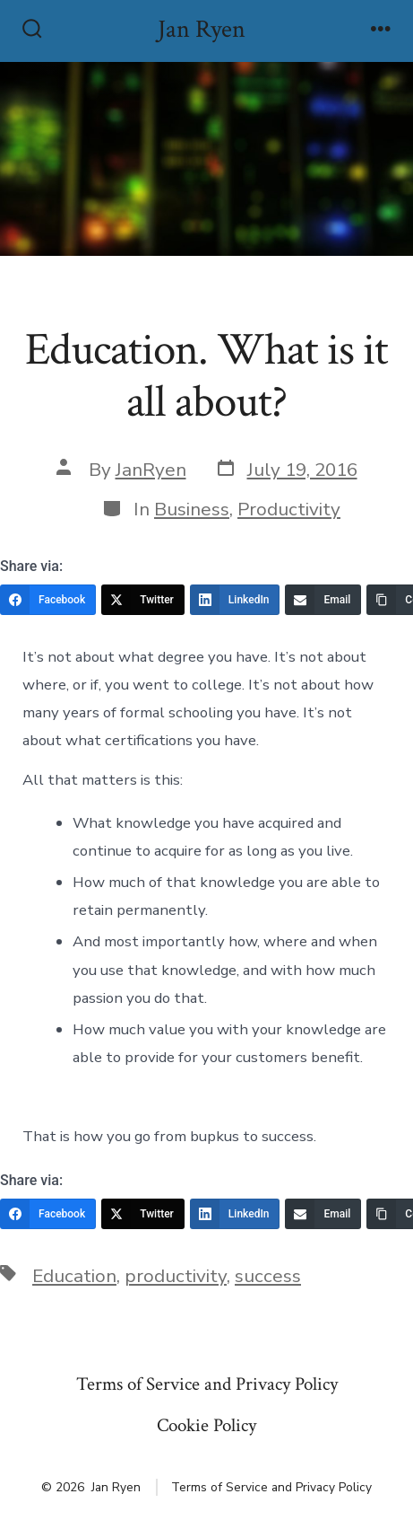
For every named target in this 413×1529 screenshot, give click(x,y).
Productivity (288, 509)
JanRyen (151, 469)
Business (191, 509)
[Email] (323, 599)
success (268, 1275)
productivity (176, 1275)
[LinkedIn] (235, 599)
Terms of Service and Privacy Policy (207, 1384)
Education (74, 1275)
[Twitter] (143, 599)
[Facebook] (48, 599)
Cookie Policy (206, 1425)
